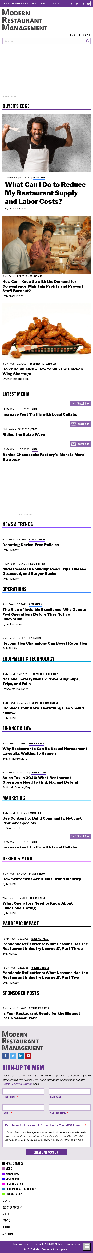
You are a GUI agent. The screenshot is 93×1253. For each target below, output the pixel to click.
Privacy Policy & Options (17, 1083)
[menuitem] (5, 3)
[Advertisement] (46, 72)
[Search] (88, 41)
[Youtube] (88, 3)
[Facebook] (72, 3)
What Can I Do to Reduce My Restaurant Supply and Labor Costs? (45, 192)
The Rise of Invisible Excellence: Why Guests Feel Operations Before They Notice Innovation (44, 614)
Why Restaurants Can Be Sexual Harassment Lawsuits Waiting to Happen (44, 751)
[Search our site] (43, 41)
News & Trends (37, 539)
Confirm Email (58, 1112)
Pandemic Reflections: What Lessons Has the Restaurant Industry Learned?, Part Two (45, 975)
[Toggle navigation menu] (87, 1247)
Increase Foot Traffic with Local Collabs (39, 414)
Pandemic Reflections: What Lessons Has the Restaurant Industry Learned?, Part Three (45, 946)
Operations (39, 177)
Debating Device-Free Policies (30, 544)
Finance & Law (36, 743)
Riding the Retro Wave (23, 434)
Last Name (55, 1097)
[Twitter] (77, 3)
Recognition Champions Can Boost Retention (44, 643)
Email (7, 1112)
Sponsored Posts (39, 1008)
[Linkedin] (83, 3)
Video (35, 409)
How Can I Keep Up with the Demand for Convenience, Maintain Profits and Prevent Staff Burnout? (42, 286)
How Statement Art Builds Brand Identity (41, 879)
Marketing (35, 813)
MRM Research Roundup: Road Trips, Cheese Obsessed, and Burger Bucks (44, 571)
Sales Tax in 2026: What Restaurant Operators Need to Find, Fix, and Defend (40, 780)
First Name (10, 1097)
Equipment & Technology (44, 363)
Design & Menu (37, 873)
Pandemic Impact (40, 938)
